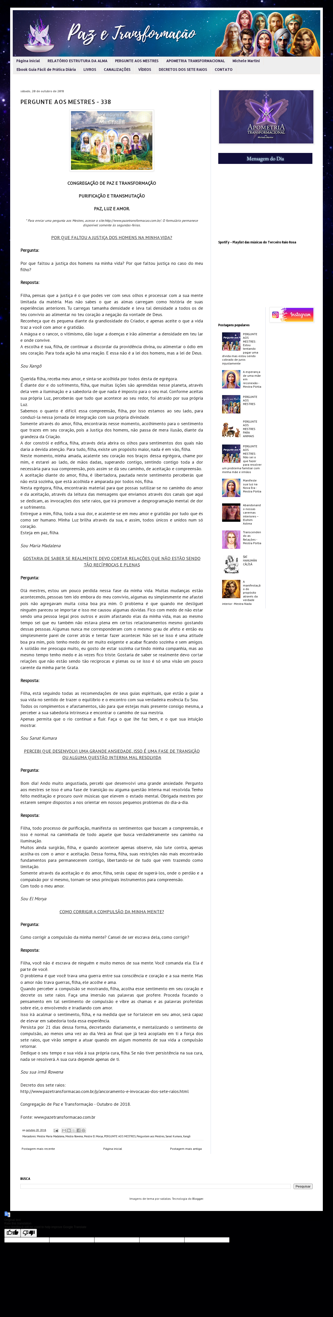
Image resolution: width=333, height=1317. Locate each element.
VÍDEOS (144, 69)
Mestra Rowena (74, 1136)
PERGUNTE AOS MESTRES (136, 61)
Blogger (197, 1199)
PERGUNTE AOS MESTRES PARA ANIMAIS (250, 429)
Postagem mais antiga (186, 1149)
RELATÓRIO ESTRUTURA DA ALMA (77, 61)
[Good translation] (12, 1233)
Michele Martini (246, 61)
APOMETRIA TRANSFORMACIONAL (195, 61)
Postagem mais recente (38, 1149)
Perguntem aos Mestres (150, 1136)
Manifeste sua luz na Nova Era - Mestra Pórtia (252, 485)
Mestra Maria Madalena (50, 1136)
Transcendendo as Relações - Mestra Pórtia (252, 537)
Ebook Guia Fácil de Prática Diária (46, 69)
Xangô (186, 1136)
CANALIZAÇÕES (117, 69)
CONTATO (224, 69)
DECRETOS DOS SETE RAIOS (183, 69)
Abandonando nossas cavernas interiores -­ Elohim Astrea (252, 514)
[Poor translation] (29, 1233)
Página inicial (28, 61)
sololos (165, 1199)
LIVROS (89, 69)
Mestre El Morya (93, 1136)
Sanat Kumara (173, 1136)
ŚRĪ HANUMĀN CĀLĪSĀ (250, 560)
